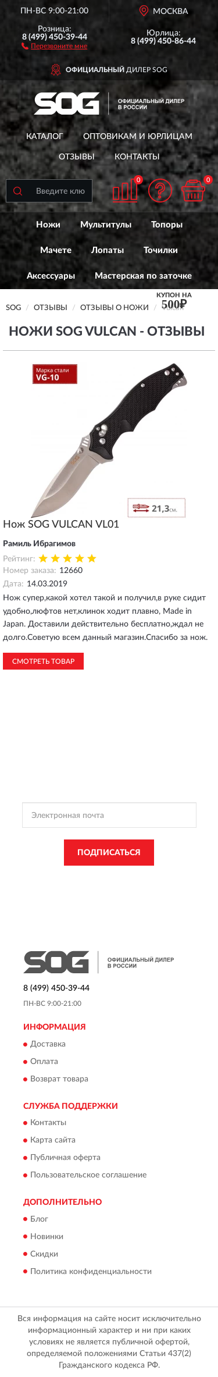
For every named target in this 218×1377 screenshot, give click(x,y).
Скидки (44, 1254)
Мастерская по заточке (143, 276)
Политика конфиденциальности (91, 1272)
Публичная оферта (65, 1158)
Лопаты (107, 250)
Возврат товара (59, 1079)
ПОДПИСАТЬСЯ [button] (109, 853)
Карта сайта (53, 1141)
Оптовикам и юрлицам (137, 137)
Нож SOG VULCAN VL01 (61, 525)
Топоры (167, 224)
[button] (54, 45)
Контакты (137, 157)
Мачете (56, 250)
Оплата (44, 1062)
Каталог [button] (44, 137)
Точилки (161, 250)
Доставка (48, 1044)
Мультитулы (105, 224)
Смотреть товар (43, 661)
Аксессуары (51, 276)
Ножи (48, 224)
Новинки (46, 1237)
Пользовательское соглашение (88, 1176)
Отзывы (77, 157)
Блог (39, 1219)
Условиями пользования (140, 888)
